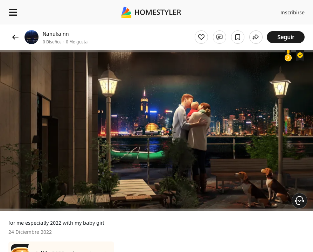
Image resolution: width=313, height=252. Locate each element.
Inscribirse (292, 12)
